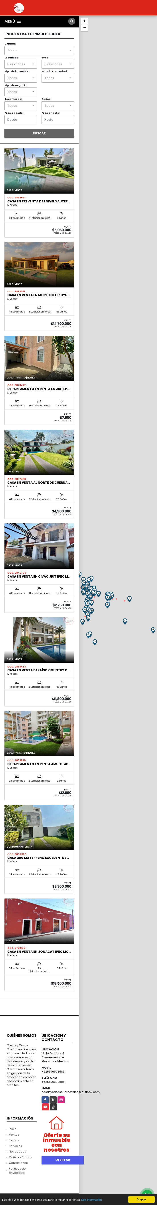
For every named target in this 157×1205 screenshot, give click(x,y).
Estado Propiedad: (55, 71)
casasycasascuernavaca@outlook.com (71, 1092)
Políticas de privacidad (17, 1170)
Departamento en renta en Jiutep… (38, 389)
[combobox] (39, 50)
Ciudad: (10, 43)
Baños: (46, 99)
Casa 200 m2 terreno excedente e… (38, 857)
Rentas (14, 1140)
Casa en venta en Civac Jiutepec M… (38, 576)
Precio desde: (13, 113)
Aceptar (141, 1199)
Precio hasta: (51, 113)
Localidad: (11, 57)
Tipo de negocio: (15, 85)
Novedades (17, 1151)
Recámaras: (13, 99)
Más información (91, 1200)
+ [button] (84, 21)
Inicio (12, 1129)
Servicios (15, 1146)
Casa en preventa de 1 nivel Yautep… (38, 201)
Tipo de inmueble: (16, 71)
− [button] (84, 28)
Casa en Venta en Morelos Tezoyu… (38, 295)
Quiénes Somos (20, 1157)
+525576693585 (53, 1071)
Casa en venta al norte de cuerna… (38, 482)
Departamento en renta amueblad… (39, 764)
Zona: (45, 57)
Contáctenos (18, 1163)
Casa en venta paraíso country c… (38, 670)
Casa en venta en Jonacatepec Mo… (39, 951)
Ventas (14, 1135)
